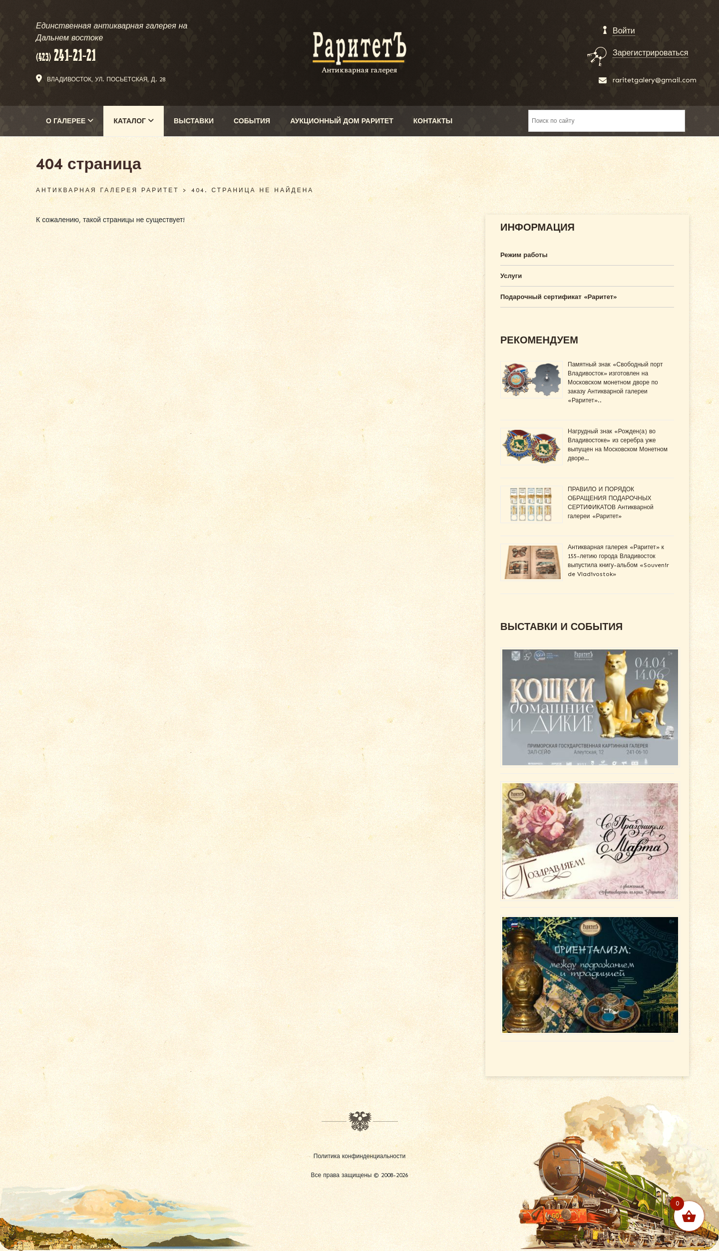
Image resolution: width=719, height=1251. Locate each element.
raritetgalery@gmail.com (655, 80)
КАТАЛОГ (133, 121)
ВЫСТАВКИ (194, 121)
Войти (624, 30)
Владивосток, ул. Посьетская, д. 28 (106, 79)
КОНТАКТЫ (432, 121)
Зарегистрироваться (650, 52)
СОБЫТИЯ (252, 121)
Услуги (511, 276)
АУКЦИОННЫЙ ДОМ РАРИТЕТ (341, 121)
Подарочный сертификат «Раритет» (558, 297)
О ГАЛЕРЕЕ (69, 121)
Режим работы (524, 255)
